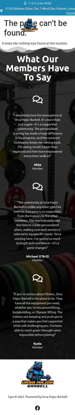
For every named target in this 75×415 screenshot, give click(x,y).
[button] (51, 26)
